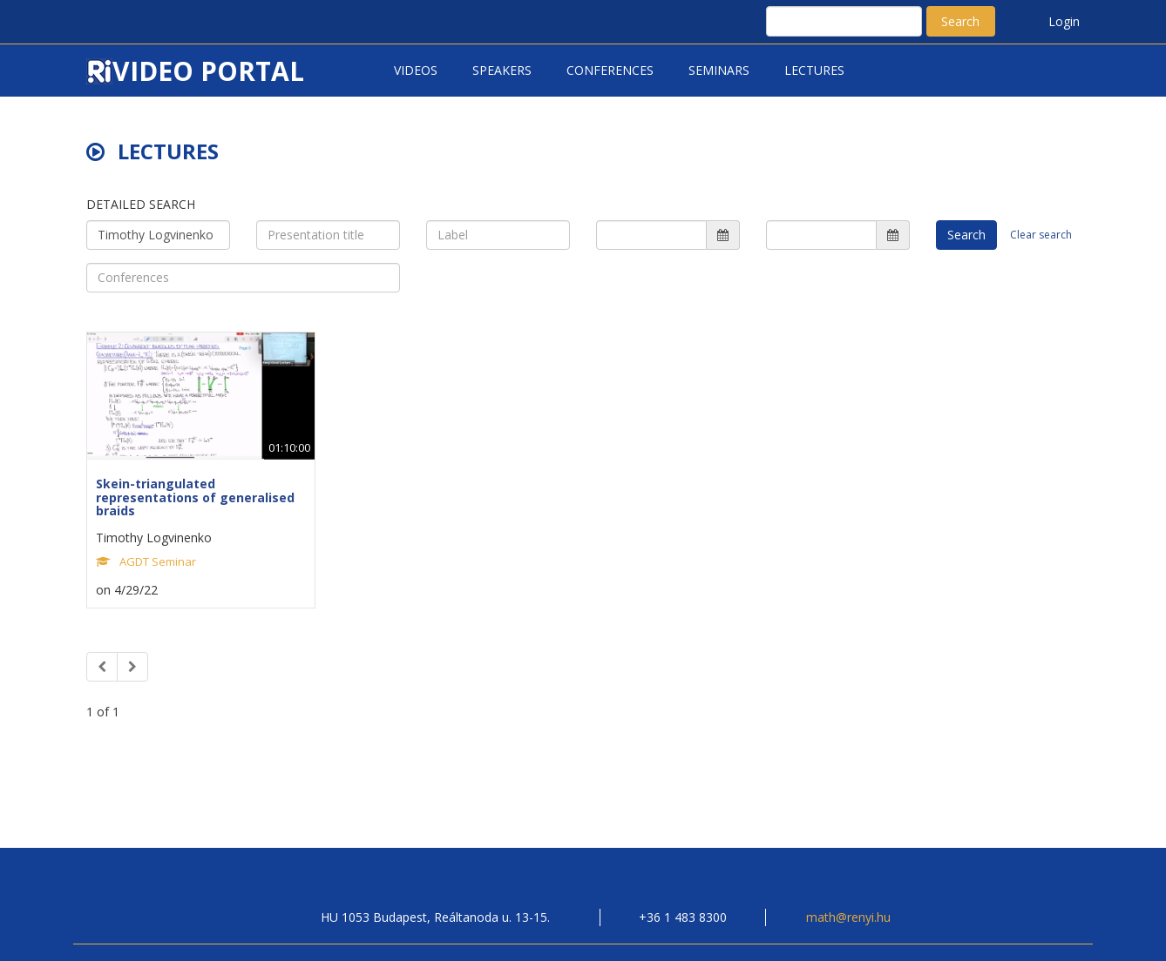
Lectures (814, 70)
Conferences (610, 70)
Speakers (502, 70)
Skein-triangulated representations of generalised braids (195, 497)
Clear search (1041, 234)
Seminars (718, 70)
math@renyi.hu (848, 917)
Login (1064, 21)
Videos (415, 70)
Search (960, 21)
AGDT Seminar (157, 561)
